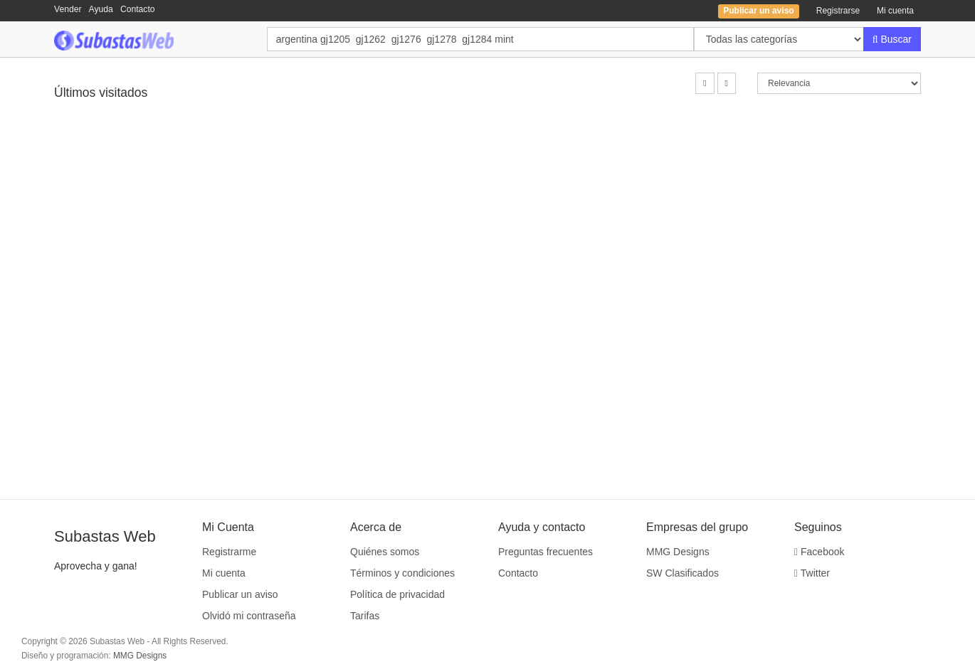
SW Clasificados (682, 573)
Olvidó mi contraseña (249, 615)
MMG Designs (678, 551)
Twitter (812, 573)
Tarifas (364, 615)
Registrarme (229, 551)
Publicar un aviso (240, 594)
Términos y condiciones (402, 573)
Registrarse (838, 11)
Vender (68, 9)
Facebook (819, 551)
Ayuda (101, 9)
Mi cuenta (895, 11)
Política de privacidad (397, 594)
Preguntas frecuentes (545, 551)
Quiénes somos (384, 551)
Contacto (137, 9)
